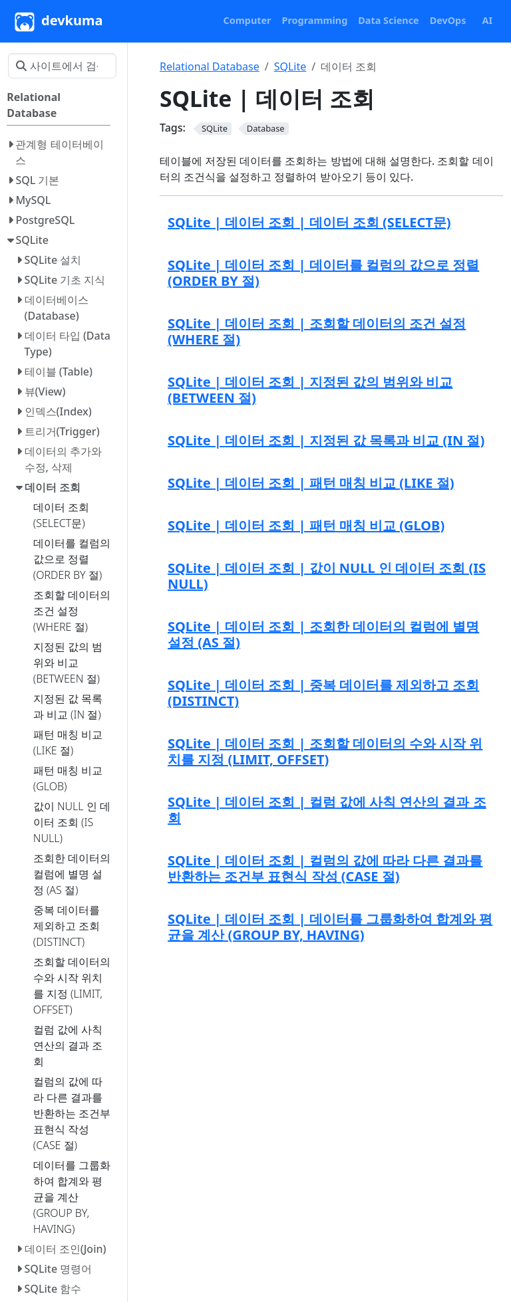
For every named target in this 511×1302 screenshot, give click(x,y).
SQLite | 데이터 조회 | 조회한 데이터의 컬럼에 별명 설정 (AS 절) (323, 634)
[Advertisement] (331, 1055)
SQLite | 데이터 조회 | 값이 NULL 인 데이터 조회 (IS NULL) (327, 576)
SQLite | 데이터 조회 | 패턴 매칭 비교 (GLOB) (306, 525)
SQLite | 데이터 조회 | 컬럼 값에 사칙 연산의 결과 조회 (327, 810)
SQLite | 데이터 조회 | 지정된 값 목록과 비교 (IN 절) (326, 440)
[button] (247, 20)
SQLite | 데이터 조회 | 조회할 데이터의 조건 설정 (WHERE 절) (317, 331)
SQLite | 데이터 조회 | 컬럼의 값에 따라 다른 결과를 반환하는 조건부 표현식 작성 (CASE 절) (325, 868)
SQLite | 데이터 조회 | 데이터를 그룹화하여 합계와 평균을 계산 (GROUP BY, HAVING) (330, 927)
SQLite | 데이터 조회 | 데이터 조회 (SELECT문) (309, 222)
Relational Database (209, 66)
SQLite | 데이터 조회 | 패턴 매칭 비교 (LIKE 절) (311, 483)
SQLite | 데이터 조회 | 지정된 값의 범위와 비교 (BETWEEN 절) (310, 390)
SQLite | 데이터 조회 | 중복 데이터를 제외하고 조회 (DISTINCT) (323, 693)
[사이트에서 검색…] (62, 65)
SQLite (290, 66)
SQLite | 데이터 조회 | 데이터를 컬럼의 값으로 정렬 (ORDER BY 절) (323, 273)
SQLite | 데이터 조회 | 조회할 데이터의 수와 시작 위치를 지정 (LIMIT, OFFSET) (325, 751)
